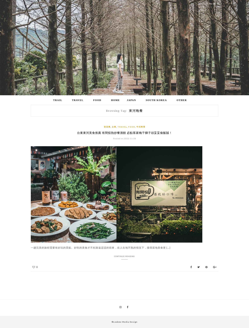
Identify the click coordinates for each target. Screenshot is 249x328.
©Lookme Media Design (125, 322)
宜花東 (107, 127)
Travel (78, 100)
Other (182, 100)
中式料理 (140, 127)
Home (115, 100)
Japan (131, 100)
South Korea (156, 100)
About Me (208, 4)
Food (97, 100)
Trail (57, 100)
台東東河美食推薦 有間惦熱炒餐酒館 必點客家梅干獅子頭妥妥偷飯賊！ (124, 133)
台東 (114, 127)
